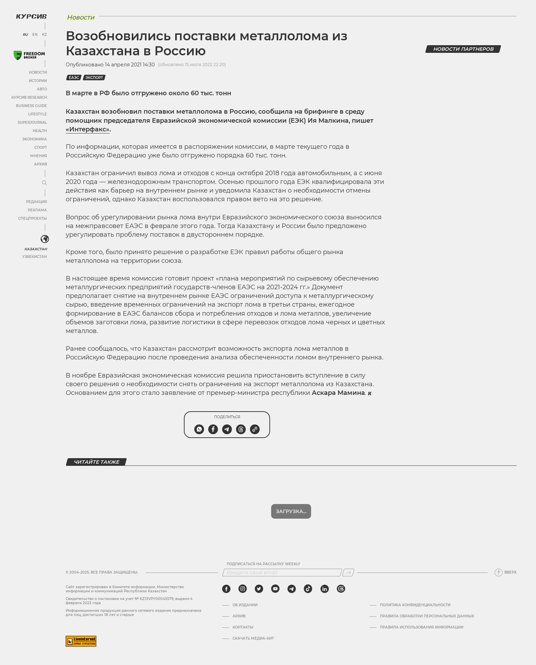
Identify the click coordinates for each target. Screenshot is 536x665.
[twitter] (259, 589)
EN (35, 35)
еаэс (74, 77)
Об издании (245, 605)
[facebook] (226, 589)
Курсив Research (29, 97)
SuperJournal (32, 122)
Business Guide (31, 106)
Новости (38, 72)
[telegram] (291, 589)
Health (40, 131)
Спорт (40, 147)
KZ (44, 35)
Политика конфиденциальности (415, 605)
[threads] (341, 589)
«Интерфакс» (87, 129)
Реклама (37, 210)
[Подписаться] (348, 572)
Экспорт (94, 77)
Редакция (36, 202)
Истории (38, 81)
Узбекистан (34, 256)
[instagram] (242, 589)
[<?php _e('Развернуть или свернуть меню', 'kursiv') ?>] (45, 239)
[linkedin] (324, 589)
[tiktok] (308, 589)
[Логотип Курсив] (31, 16)
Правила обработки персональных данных (427, 616)
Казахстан (35, 249)
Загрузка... (291, 511)
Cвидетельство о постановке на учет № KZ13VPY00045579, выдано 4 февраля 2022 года (129, 601)
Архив (40, 164)
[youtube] (275, 589)
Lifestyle (37, 114)
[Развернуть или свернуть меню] (44, 183)
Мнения (38, 156)
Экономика (34, 139)
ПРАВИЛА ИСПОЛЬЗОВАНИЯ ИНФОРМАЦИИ (421, 627)
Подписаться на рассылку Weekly (263, 564)
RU (25, 35)
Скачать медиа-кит (253, 638)
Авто (42, 89)
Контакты (243, 627)
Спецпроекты (32, 218)
